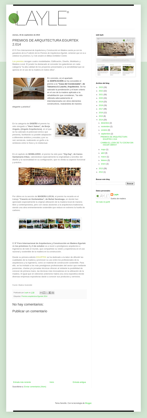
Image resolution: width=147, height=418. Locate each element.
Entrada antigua (79, 382)
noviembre (105, 126)
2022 (101, 91)
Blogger (88, 403)
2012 (101, 172)
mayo (103, 149)
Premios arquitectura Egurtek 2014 (34, 296)
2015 (101, 116)
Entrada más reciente (22, 382)
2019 (101, 102)
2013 (101, 168)
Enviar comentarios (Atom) (35, 387)
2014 (101, 120)
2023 (101, 87)
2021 (101, 95)
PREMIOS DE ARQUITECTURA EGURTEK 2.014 (114, 138)
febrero (104, 160)
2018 (101, 105)
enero (103, 164)
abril (103, 153)
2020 (101, 98)
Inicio (52, 382)
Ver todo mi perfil (103, 202)
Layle (116, 194)
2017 (101, 109)
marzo (104, 157)
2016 (101, 113)
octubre (104, 130)
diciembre (105, 123)
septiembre (106, 134)
